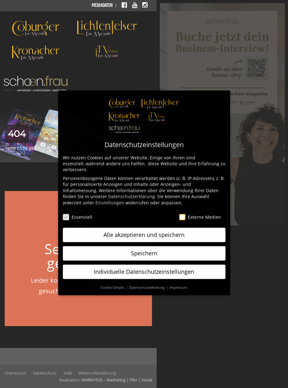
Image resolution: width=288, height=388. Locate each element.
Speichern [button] (144, 247)
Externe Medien (200, 211)
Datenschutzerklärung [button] (147, 282)
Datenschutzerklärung (131, 191)
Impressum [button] (178, 282)
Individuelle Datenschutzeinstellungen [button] (144, 266)
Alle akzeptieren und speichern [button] (144, 229)
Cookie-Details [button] (113, 282)
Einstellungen (109, 197)
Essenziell (77, 211)
